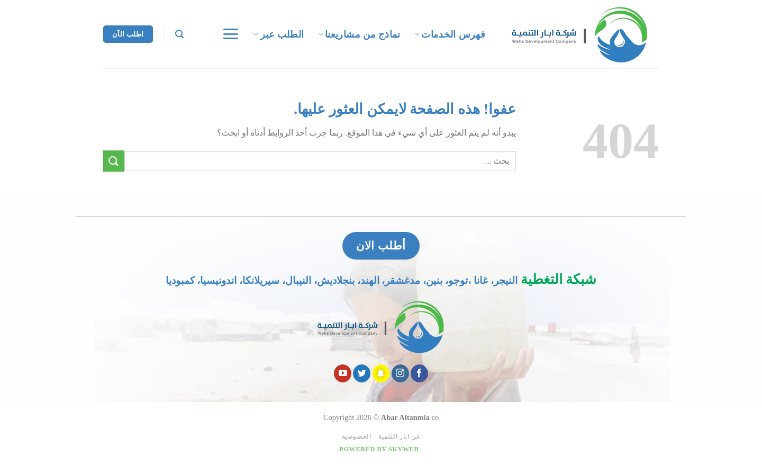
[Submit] (113, 160)
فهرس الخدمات (449, 34)
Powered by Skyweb (379, 449)
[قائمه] (230, 34)
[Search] (179, 34)
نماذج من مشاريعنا (359, 34)
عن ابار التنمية (399, 436)
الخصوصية (356, 436)
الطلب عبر (278, 34)
